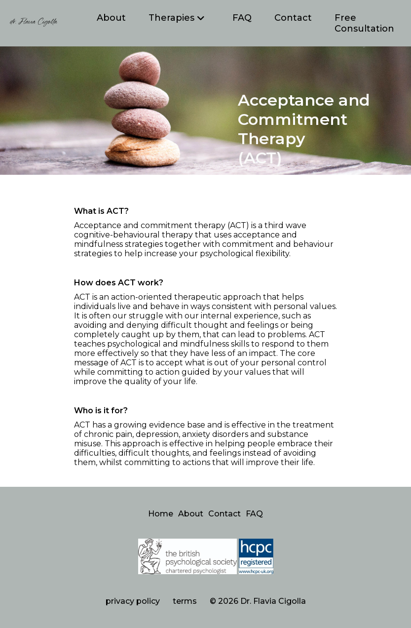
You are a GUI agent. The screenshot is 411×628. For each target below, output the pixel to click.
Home (160, 513)
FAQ (242, 17)
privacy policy (133, 601)
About (111, 17)
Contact (293, 17)
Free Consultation (364, 23)
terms (185, 601)
